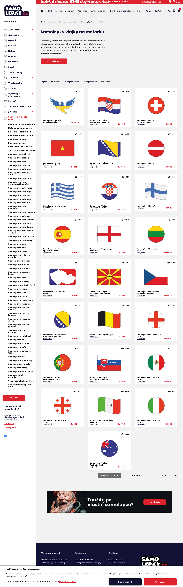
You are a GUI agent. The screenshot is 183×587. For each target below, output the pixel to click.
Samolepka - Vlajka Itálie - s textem (101, 421)
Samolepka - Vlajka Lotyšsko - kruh (145, 164)
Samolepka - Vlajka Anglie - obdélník (102, 250)
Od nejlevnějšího (71, 81)
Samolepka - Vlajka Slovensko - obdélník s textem (99, 378)
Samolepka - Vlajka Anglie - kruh (149, 335)
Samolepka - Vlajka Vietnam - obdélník (51, 164)
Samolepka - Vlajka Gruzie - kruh (54, 421)
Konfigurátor (10, 427)
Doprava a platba (115, 559)
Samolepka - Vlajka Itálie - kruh (148, 421)
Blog (139, 11)
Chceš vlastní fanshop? (84, 559)
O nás (148, 11)
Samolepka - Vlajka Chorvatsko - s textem (99, 121)
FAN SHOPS (14, 397)
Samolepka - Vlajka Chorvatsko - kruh (98, 207)
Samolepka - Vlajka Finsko (148, 206)
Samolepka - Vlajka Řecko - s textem (55, 207)
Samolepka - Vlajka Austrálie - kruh (98, 464)
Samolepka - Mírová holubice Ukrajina (52, 121)
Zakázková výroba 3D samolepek (54, 563)
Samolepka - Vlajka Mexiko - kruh (148, 378)
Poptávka (9, 423)
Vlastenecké (47, 296)
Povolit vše (160, 582)
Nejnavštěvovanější (50, 81)
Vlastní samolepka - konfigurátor (54, 559)
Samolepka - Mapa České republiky (54, 293)
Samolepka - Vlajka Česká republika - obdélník (148, 293)
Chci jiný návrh (54, 61)
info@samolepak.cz (151, 2)
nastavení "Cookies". (68, 581)
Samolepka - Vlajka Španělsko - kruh (51, 250)
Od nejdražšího (90, 81)
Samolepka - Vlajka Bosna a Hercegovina (101, 164)
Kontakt (158, 11)
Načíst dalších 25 (108, 475)
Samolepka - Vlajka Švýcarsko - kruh (145, 121)
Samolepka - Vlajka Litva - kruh (148, 250)
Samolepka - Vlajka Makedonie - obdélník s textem (100, 293)
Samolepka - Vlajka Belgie (101, 335)
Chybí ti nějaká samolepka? (61, 11)
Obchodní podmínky (116, 563)
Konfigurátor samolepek (122, 11)
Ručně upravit (125, 582)
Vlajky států (94, 124)
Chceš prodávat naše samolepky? (88, 563)
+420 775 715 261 (170, 2)
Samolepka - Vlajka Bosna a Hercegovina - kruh (54, 335)
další (175, 475)
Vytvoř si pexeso (98, 11)
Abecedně (105, 81)
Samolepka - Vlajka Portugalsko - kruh (51, 378)
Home (43, 11)
